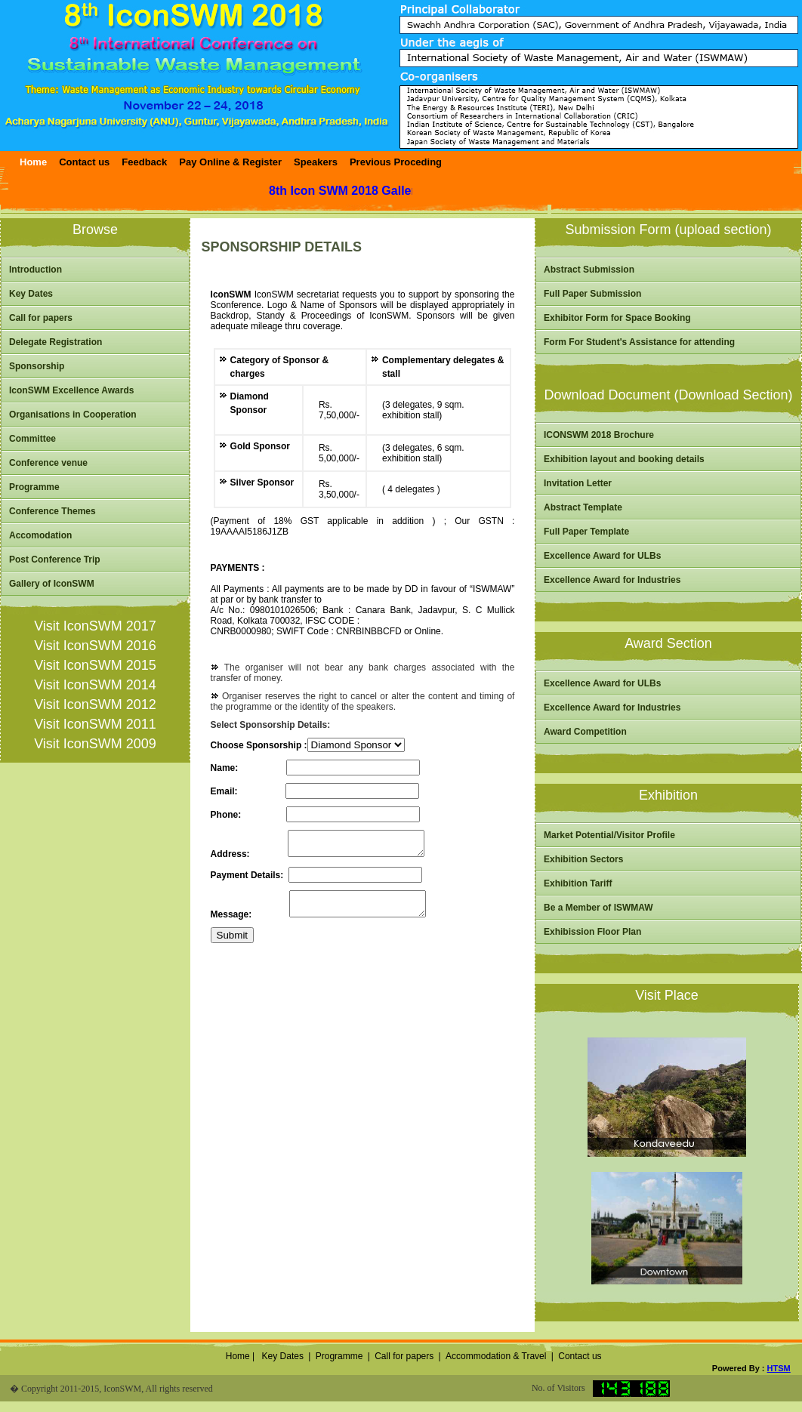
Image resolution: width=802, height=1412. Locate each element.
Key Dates (31, 293)
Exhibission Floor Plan (592, 931)
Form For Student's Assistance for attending (639, 342)
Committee (32, 438)
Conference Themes (52, 511)
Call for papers (40, 318)
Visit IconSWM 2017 (95, 626)
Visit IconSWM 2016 (95, 645)
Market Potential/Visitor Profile (609, 835)
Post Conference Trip (54, 559)
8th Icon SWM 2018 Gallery (350, 190)
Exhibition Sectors (583, 859)
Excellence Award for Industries (612, 580)
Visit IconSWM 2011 (95, 724)
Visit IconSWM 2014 (95, 684)
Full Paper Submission (592, 293)
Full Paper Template (586, 531)
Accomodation (40, 535)
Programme (34, 487)
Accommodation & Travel (496, 1356)
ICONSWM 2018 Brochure (599, 435)
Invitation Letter (578, 483)
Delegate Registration (55, 342)
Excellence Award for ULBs (602, 555)
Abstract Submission (589, 269)
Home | (239, 1356)
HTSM (779, 1368)
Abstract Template (583, 507)
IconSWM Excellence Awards (71, 390)
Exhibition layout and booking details (624, 459)
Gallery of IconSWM (51, 583)
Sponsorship (36, 366)
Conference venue (48, 463)
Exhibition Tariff (578, 883)
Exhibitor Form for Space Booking (617, 318)
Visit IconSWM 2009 (95, 743)
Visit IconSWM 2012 (95, 704)
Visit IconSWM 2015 (95, 665)
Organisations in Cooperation (73, 414)
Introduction (35, 269)
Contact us (579, 1356)
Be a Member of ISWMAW (598, 907)
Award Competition (585, 731)
